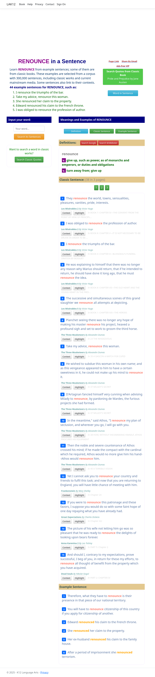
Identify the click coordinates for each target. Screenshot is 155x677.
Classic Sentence (102, 131)
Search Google (89, 142)
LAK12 (11, 4)
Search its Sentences (29, 136)
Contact (50, 4)
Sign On (61, 4)
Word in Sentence (123, 93)
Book (22, 4)
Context (66, 212)
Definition (76, 131)
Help (30, 4)
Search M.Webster (108, 142)
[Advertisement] (77, 32)
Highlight (79, 212)
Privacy (39, 4)
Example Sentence (127, 131)
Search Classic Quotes (29, 159)
